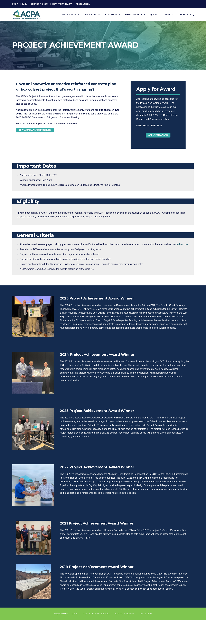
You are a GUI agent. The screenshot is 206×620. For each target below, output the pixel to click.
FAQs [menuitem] (24, 4)
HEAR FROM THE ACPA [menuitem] (62, 4)
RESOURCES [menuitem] (90, 14)
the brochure (181, 244)
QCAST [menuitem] (153, 14)
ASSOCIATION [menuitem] (68, 14)
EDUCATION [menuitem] (111, 14)
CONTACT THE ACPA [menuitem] (39, 4)
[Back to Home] (26, 17)
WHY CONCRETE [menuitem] (133, 14)
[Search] (193, 14)
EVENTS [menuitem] (184, 14)
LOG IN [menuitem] (15, 4)
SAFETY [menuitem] (169, 14)
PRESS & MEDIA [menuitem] (83, 4)
